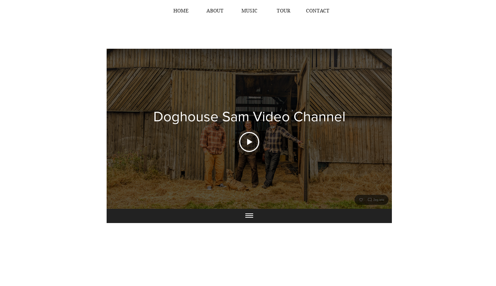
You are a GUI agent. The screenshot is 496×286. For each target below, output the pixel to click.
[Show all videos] (249, 216)
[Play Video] (249, 142)
